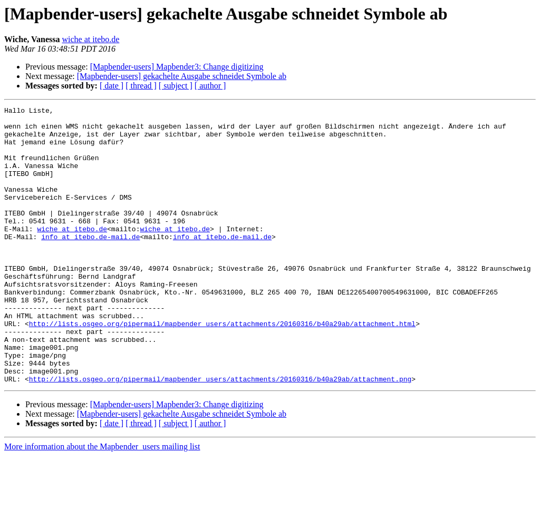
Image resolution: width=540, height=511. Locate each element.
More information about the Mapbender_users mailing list (102, 501)
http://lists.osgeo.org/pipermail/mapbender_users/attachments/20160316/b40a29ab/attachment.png (220, 434)
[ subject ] (175, 85)
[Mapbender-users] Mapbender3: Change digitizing (177, 66)
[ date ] (111, 85)
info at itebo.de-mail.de (90, 263)
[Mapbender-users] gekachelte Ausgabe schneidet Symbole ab (181, 76)
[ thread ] (141, 85)
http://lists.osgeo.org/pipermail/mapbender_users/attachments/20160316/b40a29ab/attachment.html (222, 367)
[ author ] (210, 85)
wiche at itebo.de (91, 39)
